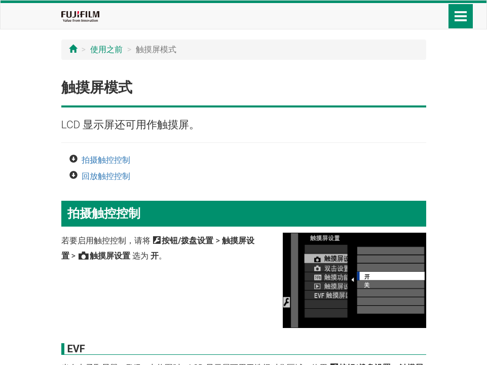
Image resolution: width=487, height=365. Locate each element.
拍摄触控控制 (106, 160)
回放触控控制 (106, 176)
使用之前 (106, 49)
